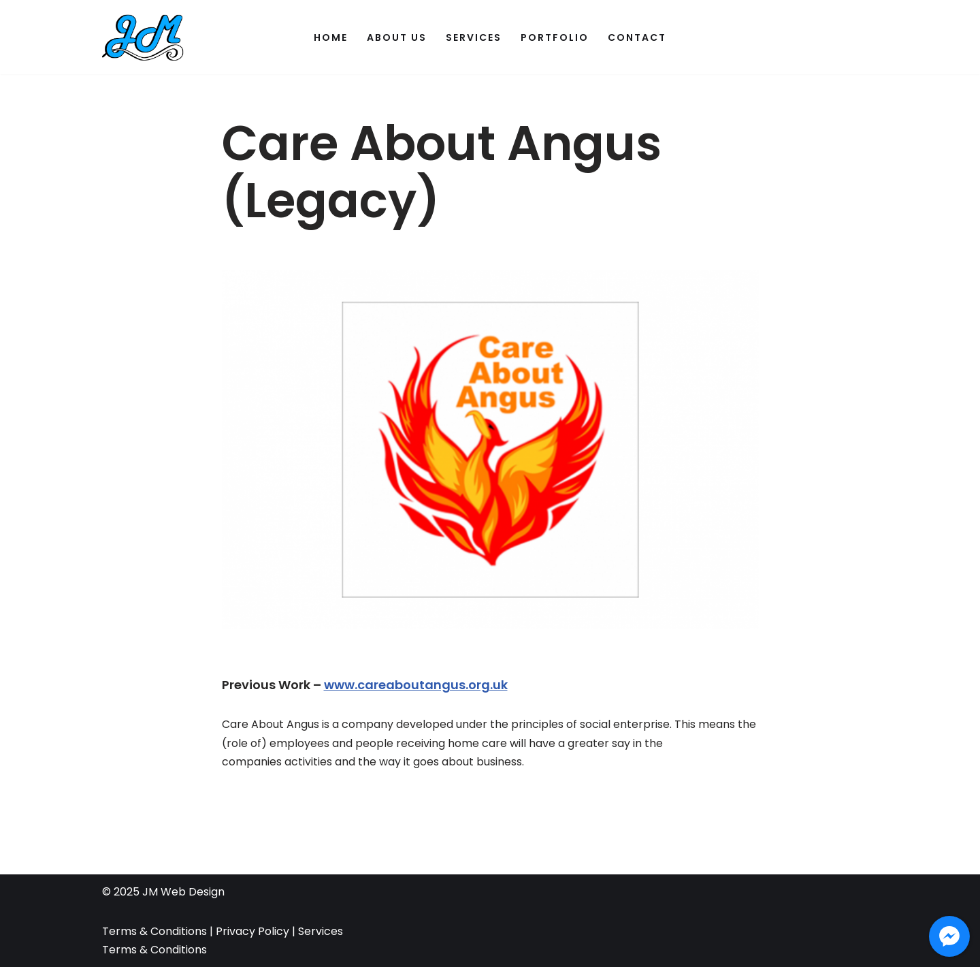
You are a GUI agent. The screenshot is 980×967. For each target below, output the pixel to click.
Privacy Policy (251, 931)
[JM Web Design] (143, 37)
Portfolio (555, 37)
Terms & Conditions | (157, 931)
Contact (637, 37)
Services (474, 37)
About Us (397, 37)
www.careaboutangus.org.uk (416, 684)
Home (331, 37)
